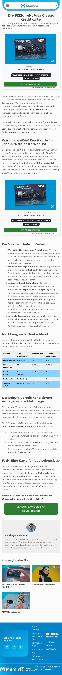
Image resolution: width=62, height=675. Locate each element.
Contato (35, 630)
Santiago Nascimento (18, 535)
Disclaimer (36, 633)
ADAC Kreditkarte (11, 612)
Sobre (34, 626)
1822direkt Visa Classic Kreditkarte (13, 586)
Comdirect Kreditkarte (43, 585)
